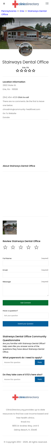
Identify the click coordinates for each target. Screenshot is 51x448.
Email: (25, 270)
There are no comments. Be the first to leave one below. (23, 103)
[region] (25, 144)
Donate (6, 117)
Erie (22, 11)
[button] (25, 302)
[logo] (25, 4)
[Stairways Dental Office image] (10, 228)
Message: (25, 281)
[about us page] (47, 4)
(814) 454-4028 (16, 97)
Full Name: (25, 258)
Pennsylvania (8, 11)
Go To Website (9, 113)
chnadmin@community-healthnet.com (21, 109)
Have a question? (10, 310)
